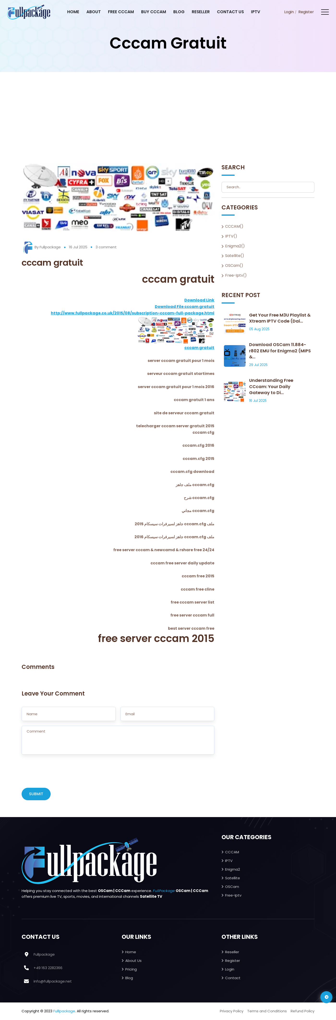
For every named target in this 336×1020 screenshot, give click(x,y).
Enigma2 (232, 869)
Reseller (201, 12)
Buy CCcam (153, 12)
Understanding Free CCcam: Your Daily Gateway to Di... (271, 387)
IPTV (255, 12)
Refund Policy (302, 1011)
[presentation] (58, 773)
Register (306, 12)
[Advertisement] (168, 108)
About (93, 12)
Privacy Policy (231, 1011)
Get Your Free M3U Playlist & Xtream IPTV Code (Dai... (280, 318)
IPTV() (231, 236)
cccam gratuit (199, 347)
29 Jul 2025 (258, 365)
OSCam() (234, 265)
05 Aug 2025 (259, 329)
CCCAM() (234, 226)
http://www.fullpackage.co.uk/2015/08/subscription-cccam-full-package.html (132, 313)
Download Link (199, 300)
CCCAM (232, 852)
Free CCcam (121, 12)
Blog (179, 12)
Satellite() (234, 256)
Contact (232, 978)
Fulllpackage (64, 1011)
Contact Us (230, 12)
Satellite (232, 878)
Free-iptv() (236, 275)
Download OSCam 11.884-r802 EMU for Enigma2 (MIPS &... (280, 351)
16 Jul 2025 (78, 247)
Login (289, 12)
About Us (133, 960)
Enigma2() (235, 246)
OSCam (232, 886)
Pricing (131, 969)
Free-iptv (233, 895)
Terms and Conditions (267, 1011)
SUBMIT (36, 794)
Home (73, 12)
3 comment (106, 247)
